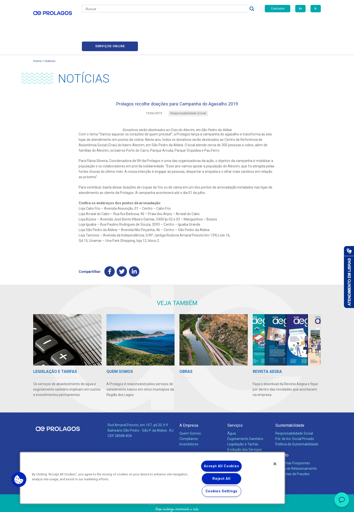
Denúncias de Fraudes (292, 455)
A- (315, 8)
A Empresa (188, 406)
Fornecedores (222, 22)
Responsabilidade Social (294, 414)
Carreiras (196, 22)
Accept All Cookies (221, 466)
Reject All (221, 479)
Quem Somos (190, 414)
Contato (282, 436)
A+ (300, 8)
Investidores (188, 425)
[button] (19, 479)
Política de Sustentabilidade (296, 425)
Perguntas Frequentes (292, 444)
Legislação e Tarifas (242, 425)
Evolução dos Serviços (244, 430)
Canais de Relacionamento (296, 449)
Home (37, 38)
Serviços (235, 406)
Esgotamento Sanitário (245, 420)
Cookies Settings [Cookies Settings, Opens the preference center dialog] (222, 491)
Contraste (277, 8)
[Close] (274, 463)
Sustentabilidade (289, 406)
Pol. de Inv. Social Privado (294, 420)
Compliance (188, 420)
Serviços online (293, 22)
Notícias (50, 38)
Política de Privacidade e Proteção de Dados (177, 505)
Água (231, 414)
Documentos (237, 436)
